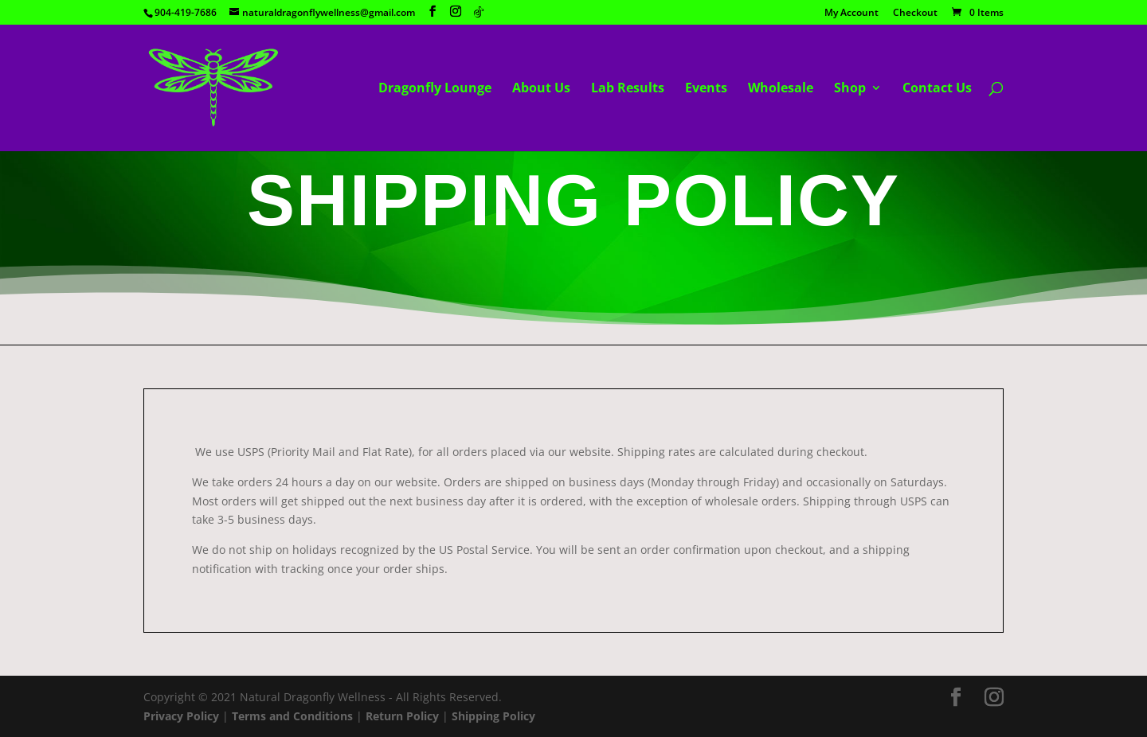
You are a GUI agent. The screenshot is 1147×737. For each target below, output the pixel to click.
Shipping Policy (493, 715)
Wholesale (780, 89)
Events (706, 89)
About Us (541, 89)
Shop (850, 89)
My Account (851, 13)
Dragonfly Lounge (434, 89)
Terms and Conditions (292, 715)
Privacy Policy (181, 715)
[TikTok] (478, 12)
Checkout (915, 13)
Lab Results (627, 89)
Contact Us (937, 89)
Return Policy (402, 715)
